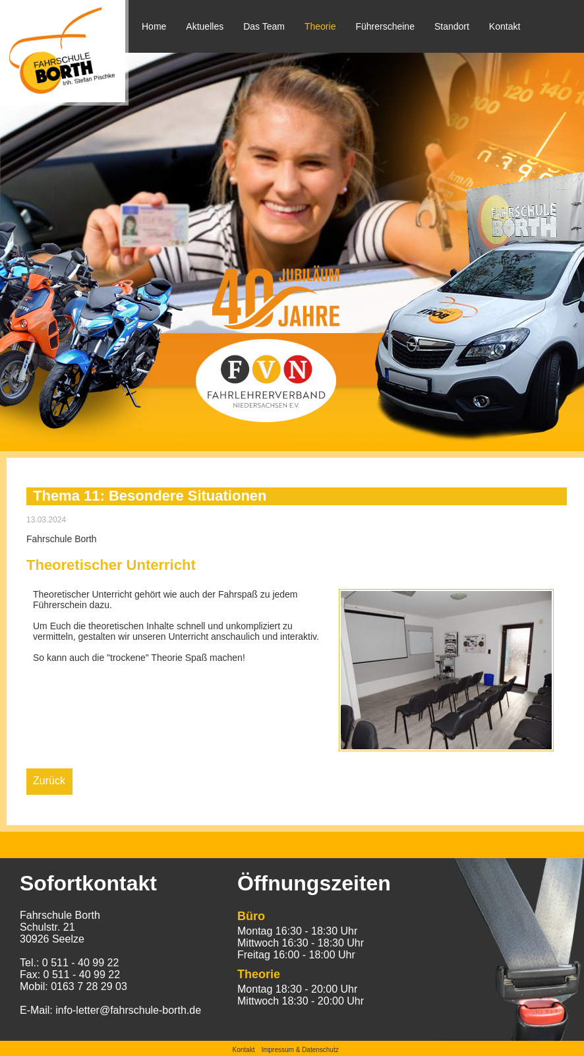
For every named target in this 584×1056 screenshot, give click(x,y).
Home (154, 26)
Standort (451, 26)
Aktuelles (204, 26)
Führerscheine (385, 26)
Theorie (320, 26)
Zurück (49, 780)
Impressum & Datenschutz (299, 1049)
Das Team (264, 26)
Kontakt (504, 26)
